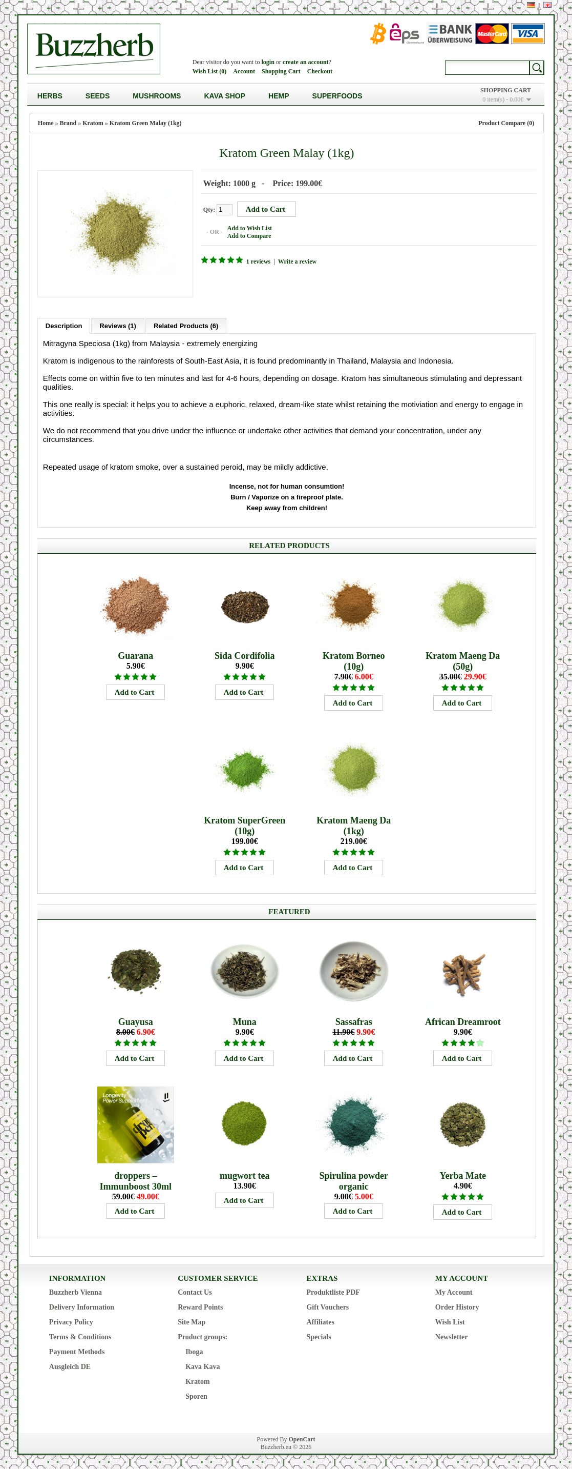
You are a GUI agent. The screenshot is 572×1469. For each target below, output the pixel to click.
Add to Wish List (248, 227)
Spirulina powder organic (354, 1180)
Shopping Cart (281, 71)
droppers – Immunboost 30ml (136, 1180)
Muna (245, 1021)
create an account (306, 62)
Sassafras (353, 1021)
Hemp (278, 96)
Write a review (296, 261)
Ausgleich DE (70, 1366)
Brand (68, 123)
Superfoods (337, 96)
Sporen (196, 1395)
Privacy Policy (71, 1321)
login (268, 62)
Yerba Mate (463, 1175)
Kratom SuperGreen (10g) (244, 824)
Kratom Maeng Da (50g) (463, 660)
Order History (457, 1306)
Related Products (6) (186, 325)
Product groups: (202, 1336)
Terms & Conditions (80, 1336)
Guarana (135, 655)
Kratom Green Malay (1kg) (146, 123)
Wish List (450, 1321)
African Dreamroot (463, 1021)
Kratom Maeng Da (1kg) (353, 824)
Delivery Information (81, 1306)
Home (46, 123)
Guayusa (135, 1021)
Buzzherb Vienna (75, 1291)
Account (244, 71)
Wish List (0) (209, 71)
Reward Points (200, 1306)
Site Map (191, 1321)
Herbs (49, 96)
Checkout (319, 71)
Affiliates (320, 1321)
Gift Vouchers (327, 1306)
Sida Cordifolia (245, 655)
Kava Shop (224, 96)
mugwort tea (244, 1175)
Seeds (98, 96)
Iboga (194, 1351)
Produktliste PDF (332, 1291)
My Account (454, 1291)
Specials (318, 1336)
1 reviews (257, 261)
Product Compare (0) (506, 123)
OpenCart (301, 1438)
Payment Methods (77, 1351)
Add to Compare (248, 235)
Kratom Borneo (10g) (354, 660)
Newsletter (451, 1336)
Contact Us (195, 1291)
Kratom (92, 123)
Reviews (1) (117, 325)
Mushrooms (157, 96)
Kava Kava (202, 1366)
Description (64, 325)
